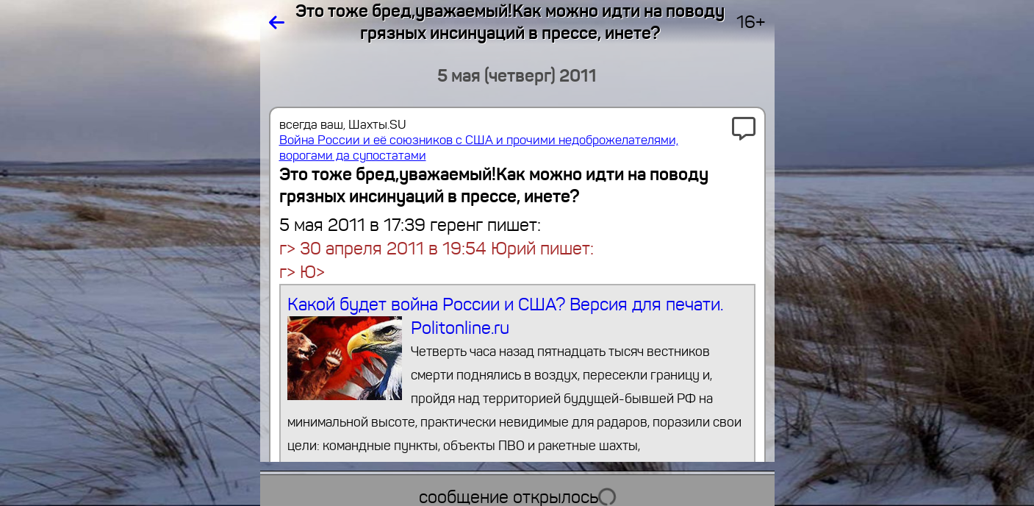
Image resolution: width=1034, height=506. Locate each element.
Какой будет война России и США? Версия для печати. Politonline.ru (517, 375)
